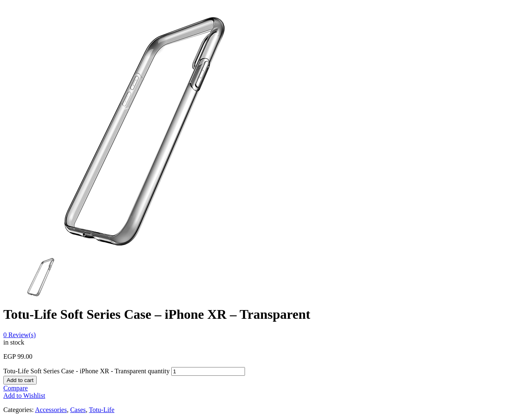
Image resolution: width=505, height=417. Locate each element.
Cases (77, 409)
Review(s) (19, 334)
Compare (15, 388)
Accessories (51, 409)
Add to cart (20, 380)
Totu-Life (101, 409)
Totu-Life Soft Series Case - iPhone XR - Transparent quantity (86, 371)
